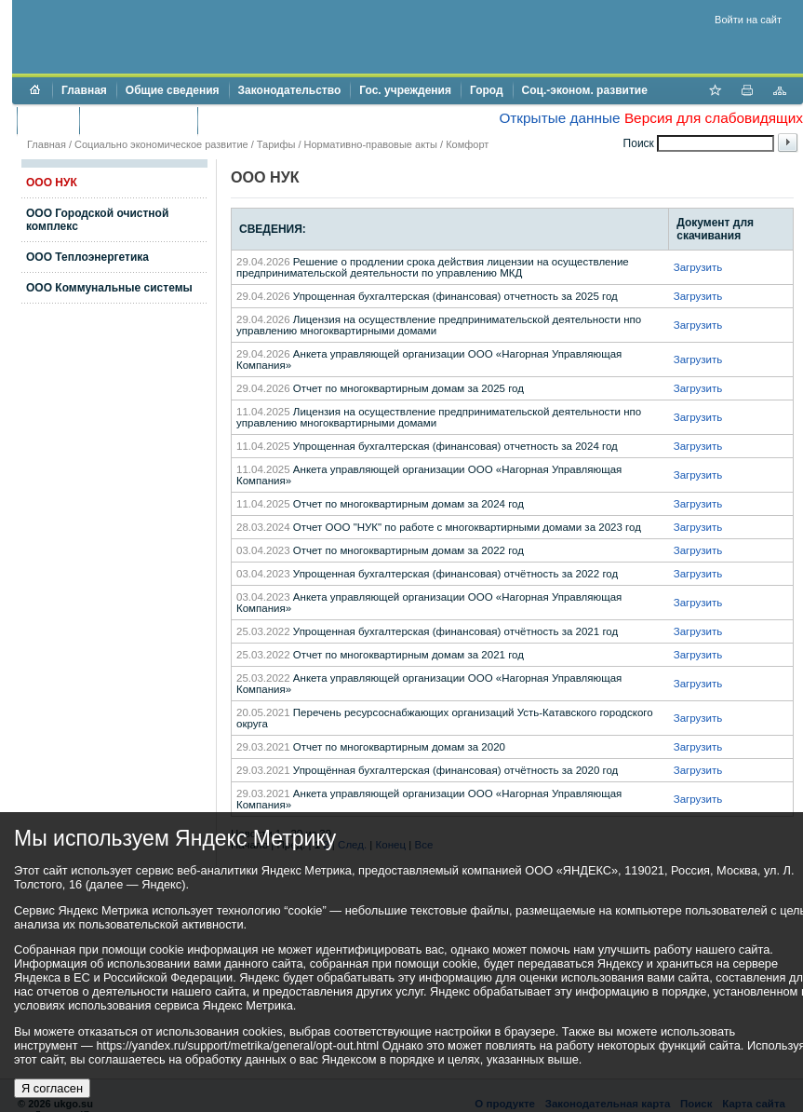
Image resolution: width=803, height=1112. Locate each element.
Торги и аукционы (138, 120)
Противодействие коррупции (287, 120)
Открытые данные (559, 118)
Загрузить (698, 267)
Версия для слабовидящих (713, 118)
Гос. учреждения (405, 90)
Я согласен (52, 1088)
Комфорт (467, 144)
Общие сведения (173, 90)
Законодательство (289, 90)
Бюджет (48, 120)
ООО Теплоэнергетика (87, 257)
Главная (84, 90)
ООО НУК (51, 182)
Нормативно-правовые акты (370, 144)
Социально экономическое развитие (161, 144)
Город (486, 90)
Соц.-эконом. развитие (585, 90)
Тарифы (276, 144)
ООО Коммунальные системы (109, 287)
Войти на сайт (748, 19)
